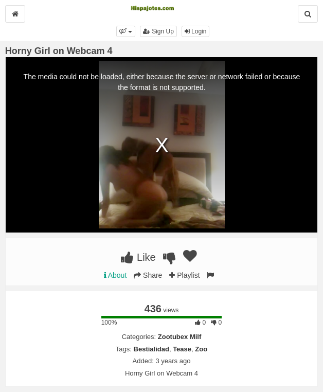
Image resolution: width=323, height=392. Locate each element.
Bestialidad (151, 349)
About (115, 275)
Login (196, 31)
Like (138, 257)
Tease (182, 349)
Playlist (184, 275)
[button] (125, 31)
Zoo (201, 349)
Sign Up (158, 31)
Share (148, 275)
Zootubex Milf (180, 337)
